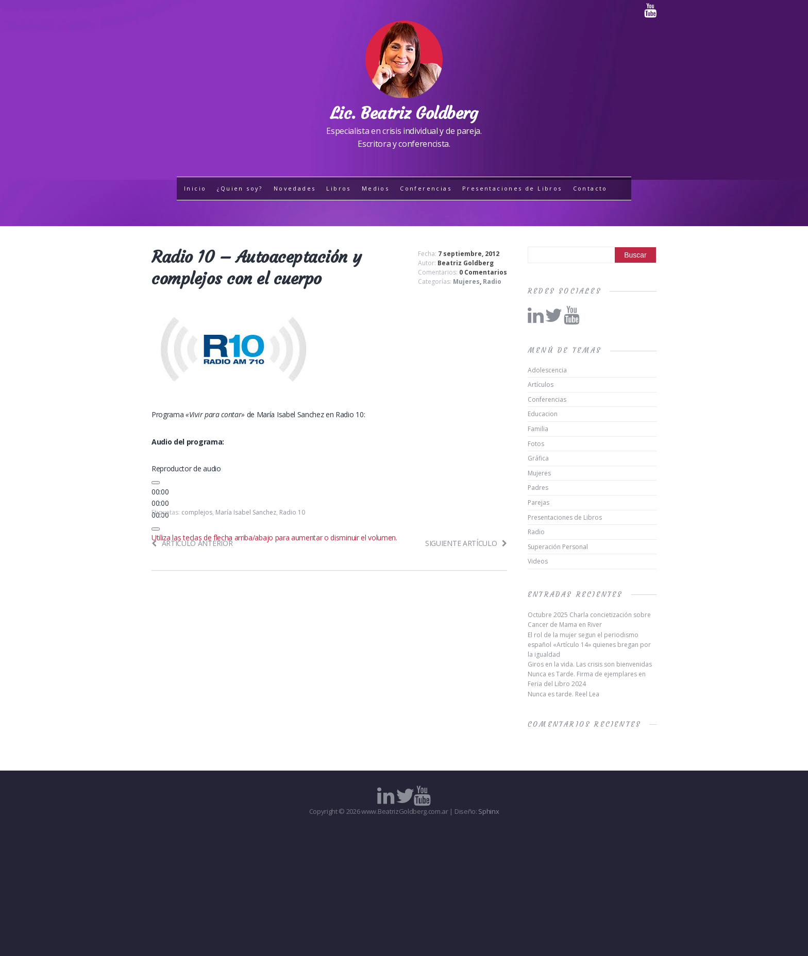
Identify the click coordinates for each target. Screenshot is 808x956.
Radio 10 (292, 512)
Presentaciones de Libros (512, 188)
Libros (338, 188)
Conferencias (425, 188)
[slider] (160, 503)
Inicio (195, 188)
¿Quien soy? (239, 188)
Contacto (590, 188)
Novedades (295, 188)
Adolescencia (547, 370)
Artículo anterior (192, 543)
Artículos (540, 384)
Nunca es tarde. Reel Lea (563, 694)
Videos (538, 561)
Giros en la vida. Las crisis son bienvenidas (590, 664)
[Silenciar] (156, 529)
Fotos (536, 443)
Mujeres (466, 281)
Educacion (543, 413)
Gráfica (538, 458)
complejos (196, 512)
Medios (375, 188)
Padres (538, 487)
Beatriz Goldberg (465, 263)
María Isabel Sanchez (245, 512)
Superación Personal (558, 546)
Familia (538, 428)
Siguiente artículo (466, 543)
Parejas (538, 502)
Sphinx (488, 811)
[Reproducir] (156, 482)
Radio (492, 281)
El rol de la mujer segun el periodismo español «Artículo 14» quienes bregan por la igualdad (589, 644)
